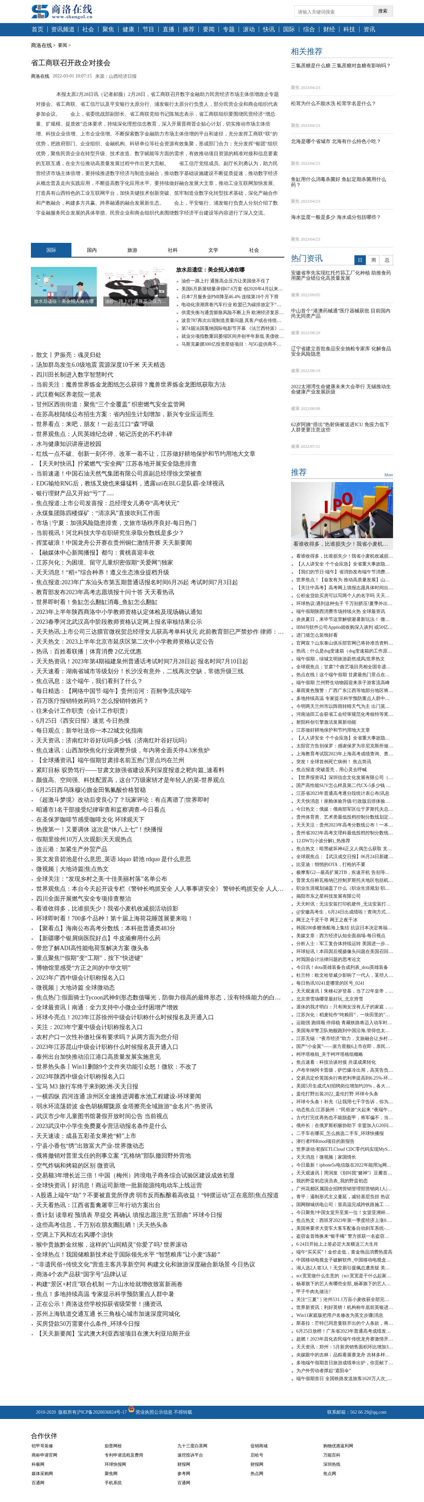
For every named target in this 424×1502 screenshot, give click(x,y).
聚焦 (108, 29)
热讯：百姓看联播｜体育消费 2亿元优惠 (89, 651)
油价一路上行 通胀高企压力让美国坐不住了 (225, 280)
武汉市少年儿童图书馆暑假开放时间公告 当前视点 (102, 1116)
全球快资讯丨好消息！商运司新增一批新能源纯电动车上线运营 (119, 1185)
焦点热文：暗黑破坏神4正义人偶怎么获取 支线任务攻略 (344, 848)
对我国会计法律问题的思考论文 (328, 959)
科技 (349, 29)
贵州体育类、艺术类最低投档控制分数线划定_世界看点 (344, 817)
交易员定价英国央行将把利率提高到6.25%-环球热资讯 (344, 1078)
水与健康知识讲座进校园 (68, 444)
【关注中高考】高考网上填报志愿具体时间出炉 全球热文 (344, 587)
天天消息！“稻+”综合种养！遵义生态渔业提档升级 (102, 572)
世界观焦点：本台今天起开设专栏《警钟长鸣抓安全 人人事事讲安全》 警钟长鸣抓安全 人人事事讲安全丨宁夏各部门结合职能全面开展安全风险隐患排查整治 (160, 888)
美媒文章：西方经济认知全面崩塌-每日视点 (340, 935)
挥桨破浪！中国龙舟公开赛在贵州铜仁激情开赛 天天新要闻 (114, 542)
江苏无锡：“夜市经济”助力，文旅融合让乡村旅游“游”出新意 (344, 1038)
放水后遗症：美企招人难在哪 (210, 270)
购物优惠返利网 (338, 1445)
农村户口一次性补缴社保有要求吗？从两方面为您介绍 (107, 1037)
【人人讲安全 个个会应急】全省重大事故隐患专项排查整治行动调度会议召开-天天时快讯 (344, 564)
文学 (213, 250)
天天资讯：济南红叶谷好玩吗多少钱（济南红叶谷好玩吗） (113, 740)
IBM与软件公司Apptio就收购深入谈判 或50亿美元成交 (344, 627)
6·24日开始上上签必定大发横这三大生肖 (337, 1244)
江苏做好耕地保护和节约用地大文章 (333, 730)
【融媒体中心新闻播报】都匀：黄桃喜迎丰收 (95, 552)
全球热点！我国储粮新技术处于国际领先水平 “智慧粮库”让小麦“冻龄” (128, 1254)
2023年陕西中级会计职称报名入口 (80, 1076)
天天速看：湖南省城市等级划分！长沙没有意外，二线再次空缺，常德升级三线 (140, 671)
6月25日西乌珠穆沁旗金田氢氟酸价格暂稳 (91, 790)
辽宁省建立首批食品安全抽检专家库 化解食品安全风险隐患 (341, 351)
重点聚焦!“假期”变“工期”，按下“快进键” (89, 958)
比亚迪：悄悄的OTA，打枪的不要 (330, 864)
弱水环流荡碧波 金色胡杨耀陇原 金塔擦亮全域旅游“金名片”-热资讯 (124, 1106)
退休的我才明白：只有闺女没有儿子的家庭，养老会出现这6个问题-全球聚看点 (344, 1006)
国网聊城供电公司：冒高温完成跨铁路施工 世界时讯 (344, 1204)
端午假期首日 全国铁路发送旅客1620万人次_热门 (344, 1378)
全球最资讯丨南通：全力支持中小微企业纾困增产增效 (107, 1007)
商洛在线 (41, 45)
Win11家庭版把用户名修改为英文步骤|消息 (339, 1315)
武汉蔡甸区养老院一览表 (68, 394)
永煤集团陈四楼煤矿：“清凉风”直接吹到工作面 (98, 513)
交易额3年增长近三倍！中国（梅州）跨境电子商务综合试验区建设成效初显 (135, 1175)
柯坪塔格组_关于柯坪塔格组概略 (329, 1054)
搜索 (382, 11)
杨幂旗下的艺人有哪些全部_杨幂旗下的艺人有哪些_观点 (344, 1283)
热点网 (257, 1473)
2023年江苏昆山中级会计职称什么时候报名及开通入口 (107, 1047)
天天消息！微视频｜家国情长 (326, 1157)
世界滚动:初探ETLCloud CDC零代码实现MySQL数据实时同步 (344, 1149)
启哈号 (257, 1455)
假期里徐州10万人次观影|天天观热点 (84, 839)
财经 (329, 29)
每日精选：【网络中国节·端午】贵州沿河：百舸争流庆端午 (114, 691)
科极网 (38, 1464)
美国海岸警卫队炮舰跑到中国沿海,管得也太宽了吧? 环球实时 (344, 1030)
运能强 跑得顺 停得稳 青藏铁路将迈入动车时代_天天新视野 (344, 1022)
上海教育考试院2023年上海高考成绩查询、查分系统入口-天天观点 (344, 753)
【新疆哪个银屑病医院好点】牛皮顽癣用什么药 (98, 938)
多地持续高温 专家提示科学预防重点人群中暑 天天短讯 (344, 698)
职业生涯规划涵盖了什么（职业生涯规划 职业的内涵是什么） (344, 888)
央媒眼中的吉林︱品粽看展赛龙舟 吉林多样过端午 (344, 1354)
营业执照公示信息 (149, 1412)
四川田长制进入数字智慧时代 (74, 374)
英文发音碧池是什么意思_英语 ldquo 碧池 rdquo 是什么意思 (113, 859)
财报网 (183, 1464)
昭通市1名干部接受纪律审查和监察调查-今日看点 (101, 809)
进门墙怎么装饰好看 (317, 635)
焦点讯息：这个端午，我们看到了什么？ (89, 681)
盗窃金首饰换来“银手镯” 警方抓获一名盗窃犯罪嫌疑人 (344, 1236)
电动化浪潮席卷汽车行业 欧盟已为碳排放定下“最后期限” (232, 304)
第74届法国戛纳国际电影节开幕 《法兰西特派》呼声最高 (232, 328)
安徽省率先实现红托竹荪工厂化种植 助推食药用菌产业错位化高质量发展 (341, 275)
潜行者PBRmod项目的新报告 (325, 1141)
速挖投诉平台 (190, 1455)
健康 (128, 29)
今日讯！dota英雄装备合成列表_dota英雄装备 (342, 967)
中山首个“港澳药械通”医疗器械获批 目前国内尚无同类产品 (340, 313)
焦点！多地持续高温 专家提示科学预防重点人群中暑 (105, 1294)
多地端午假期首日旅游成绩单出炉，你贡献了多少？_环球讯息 (344, 1362)
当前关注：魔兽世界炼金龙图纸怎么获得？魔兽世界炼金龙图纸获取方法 (131, 384)
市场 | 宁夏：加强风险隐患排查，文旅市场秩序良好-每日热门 (116, 523)
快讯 (269, 29)
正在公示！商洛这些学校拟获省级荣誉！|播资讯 (99, 1304)
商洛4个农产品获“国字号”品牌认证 (81, 1274)
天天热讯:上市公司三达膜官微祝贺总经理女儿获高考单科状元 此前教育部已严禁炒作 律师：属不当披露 (160, 631)
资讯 (369, 29)
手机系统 (113, 1482)
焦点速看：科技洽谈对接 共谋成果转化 (336, 1062)
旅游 (132, 250)
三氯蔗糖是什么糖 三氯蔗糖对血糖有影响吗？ (341, 65)
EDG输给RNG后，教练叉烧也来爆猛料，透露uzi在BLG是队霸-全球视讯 (130, 483)
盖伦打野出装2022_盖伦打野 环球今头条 (337, 1093)
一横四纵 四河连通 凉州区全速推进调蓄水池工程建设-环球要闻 (118, 1096)
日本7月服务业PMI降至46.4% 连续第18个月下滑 (230, 296)
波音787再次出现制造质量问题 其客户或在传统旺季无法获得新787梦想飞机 (232, 320)
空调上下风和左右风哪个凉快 (74, 1234)
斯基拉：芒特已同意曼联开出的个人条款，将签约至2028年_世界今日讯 (344, 1323)
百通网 (38, 1482)
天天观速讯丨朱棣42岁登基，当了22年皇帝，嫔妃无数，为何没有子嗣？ (344, 991)
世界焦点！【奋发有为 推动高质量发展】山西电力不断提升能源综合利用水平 (344, 579)
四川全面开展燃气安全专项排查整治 (83, 898)
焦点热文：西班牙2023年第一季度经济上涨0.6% (344, 1220)
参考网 (183, 1473)
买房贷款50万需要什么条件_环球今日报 (88, 1323)
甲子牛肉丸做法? (313, 1291)
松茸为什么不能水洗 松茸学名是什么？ (333, 103)
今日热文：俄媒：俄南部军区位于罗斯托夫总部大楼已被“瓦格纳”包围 (344, 809)
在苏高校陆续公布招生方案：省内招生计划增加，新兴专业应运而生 (125, 414)
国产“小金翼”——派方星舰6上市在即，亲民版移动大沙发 (344, 1046)
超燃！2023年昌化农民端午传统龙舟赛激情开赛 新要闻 (344, 1339)
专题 (229, 29)
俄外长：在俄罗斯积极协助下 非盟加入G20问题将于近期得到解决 (344, 1125)
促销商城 (259, 1445)
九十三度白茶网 (192, 1445)
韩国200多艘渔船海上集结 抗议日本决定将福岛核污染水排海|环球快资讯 (344, 927)
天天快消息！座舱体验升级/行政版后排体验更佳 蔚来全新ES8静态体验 (344, 801)
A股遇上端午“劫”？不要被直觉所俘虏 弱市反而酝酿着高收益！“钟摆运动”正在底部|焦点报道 (157, 1195)
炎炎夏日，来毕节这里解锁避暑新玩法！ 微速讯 (344, 619)
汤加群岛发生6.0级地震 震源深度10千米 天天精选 (100, 364)
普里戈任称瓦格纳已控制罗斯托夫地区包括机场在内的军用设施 (344, 880)
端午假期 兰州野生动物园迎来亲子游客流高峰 (343, 682)
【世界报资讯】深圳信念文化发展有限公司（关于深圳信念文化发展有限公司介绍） (344, 777)
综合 (309, 29)
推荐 (189, 29)
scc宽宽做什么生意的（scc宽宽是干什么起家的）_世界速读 (344, 1275)
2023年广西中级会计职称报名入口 (80, 977)
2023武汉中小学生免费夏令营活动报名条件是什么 (101, 1126)
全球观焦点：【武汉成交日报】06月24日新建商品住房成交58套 (344, 856)
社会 (88, 29)
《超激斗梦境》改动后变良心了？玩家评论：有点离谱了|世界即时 (122, 799)
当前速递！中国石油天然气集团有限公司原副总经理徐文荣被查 (119, 473)
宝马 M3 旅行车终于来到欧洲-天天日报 (87, 1086)
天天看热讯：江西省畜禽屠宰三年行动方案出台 (98, 1205)
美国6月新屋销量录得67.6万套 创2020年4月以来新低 (232, 288)
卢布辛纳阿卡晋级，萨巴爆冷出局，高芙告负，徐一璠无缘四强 (344, 1070)
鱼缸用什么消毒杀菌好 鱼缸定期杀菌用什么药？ (338, 182)
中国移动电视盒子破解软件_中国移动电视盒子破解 (344, 1259)
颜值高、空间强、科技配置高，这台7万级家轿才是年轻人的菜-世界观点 (130, 780)
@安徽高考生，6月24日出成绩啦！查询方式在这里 (344, 912)
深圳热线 (331, 1464)
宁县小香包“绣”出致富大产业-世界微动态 (90, 1145)
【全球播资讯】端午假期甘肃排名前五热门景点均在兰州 (110, 760)
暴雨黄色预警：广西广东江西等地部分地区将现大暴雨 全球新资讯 (344, 690)
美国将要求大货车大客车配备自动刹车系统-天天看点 (344, 1228)
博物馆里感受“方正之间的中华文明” (83, 968)
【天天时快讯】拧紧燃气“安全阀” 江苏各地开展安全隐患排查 (116, 463)
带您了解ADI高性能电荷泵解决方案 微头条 (92, 948)
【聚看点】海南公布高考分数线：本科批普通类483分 (105, 928)
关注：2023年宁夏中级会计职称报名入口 (89, 1027)
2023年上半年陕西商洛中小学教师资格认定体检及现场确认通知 (119, 612)
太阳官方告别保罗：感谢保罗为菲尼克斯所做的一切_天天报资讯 (344, 745)
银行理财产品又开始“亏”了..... (75, 493)
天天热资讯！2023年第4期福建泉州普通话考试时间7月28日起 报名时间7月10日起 (142, 661)
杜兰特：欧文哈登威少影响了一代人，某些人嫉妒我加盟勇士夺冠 (344, 975)
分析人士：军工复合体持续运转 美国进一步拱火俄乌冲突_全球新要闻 (344, 943)
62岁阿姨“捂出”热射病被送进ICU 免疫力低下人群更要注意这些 (340, 427)
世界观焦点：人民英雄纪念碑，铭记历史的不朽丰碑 (104, 434)
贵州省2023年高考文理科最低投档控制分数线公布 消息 (344, 832)
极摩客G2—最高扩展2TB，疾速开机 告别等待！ (344, 872)
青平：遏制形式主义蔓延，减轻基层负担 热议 (343, 1196)
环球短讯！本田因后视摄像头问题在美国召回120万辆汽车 (344, 951)
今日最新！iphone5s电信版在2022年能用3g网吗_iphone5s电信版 (344, 1165)
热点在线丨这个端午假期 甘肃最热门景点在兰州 (344, 674)
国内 (92, 250)
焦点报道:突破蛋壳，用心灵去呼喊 (331, 769)
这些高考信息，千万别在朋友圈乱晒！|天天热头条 (102, 1225)
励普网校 (113, 1445)
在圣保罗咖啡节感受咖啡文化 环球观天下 (90, 819)
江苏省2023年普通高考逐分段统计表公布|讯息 (342, 793)
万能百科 (331, 1455)
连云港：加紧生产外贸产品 (71, 849)
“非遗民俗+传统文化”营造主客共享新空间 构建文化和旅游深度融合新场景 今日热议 (145, 1264)
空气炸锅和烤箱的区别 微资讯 (75, 1165)
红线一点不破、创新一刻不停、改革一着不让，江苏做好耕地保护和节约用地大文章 (145, 453)
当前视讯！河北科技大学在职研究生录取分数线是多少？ (110, 533)
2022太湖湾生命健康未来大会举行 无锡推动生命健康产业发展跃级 (341, 389)
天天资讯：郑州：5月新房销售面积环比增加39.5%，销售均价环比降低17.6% (344, 1346)
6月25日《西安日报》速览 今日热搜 (83, 720)
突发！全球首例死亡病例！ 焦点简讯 (333, 761)
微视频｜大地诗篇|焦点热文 (72, 869)
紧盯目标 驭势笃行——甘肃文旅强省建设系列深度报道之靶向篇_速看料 (130, 770)
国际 (289, 29)
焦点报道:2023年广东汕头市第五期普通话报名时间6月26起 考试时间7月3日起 (137, 582)
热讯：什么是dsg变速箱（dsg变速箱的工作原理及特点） (344, 651)
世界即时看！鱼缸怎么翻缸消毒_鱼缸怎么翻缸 (97, 602)
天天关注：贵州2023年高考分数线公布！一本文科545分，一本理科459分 (344, 825)
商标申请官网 (44, 1455)
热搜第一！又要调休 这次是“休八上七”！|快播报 (99, 829)
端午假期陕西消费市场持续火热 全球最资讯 (340, 611)
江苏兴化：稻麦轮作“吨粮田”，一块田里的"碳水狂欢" (344, 1014)
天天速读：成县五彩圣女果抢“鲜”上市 (86, 1136)
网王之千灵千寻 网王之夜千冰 (327, 919)
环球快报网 (115, 1464)
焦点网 (329, 1473)
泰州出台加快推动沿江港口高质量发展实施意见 (98, 1057)
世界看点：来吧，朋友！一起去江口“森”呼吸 (95, 424)
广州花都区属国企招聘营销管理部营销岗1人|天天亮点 (344, 1188)
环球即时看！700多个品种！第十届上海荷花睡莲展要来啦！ (114, 918)
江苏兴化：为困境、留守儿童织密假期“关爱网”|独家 (104, 562)
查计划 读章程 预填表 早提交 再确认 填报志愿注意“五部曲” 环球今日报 (129, 1215)
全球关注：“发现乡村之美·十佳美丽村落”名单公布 (101, 879)
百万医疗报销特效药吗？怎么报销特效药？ (92, 701)
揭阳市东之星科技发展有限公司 (328, 896)
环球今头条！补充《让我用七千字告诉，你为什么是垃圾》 (344, 1101)
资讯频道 (63, 29)
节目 (148, 29)
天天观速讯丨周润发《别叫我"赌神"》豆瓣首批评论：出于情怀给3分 (344, 1172)
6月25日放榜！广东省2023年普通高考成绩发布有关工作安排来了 (344, 1331)
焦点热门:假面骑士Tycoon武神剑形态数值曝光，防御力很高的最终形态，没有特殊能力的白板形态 (160, 997)
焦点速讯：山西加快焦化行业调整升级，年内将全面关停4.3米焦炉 (123, 750)
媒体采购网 (42, 1473)
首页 (37, 29)
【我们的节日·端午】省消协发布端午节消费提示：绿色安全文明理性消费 (344, 571)
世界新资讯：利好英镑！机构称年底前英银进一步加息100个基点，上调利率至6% (344, 1307)
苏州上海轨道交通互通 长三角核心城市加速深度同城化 (108, 1314)
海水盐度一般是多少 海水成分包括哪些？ (336, 217)
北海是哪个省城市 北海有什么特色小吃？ (336, 141)
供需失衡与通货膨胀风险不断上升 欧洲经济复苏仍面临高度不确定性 (232, 312)
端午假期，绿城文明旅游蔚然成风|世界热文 (340, 658)
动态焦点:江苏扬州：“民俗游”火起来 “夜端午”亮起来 (344, 1109)
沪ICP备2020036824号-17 (102, 1412)
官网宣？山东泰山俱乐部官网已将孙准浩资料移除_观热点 (344, 643)
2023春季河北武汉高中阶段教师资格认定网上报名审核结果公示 (119, 622)
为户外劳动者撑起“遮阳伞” (323, 1370)
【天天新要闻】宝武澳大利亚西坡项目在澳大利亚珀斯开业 (113, 1333)
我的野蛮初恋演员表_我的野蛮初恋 (332, 1180)
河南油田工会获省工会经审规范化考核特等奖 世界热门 (344, 714)
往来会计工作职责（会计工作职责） (83, 711)
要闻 (209, 29)
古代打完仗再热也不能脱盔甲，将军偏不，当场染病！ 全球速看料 (344, 1117)
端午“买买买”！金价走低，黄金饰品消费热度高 (344, 1252)
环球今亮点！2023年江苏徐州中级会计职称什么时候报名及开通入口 (125, 1017)
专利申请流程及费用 (124, 1455)
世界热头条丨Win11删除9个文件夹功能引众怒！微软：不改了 (116, 1066)
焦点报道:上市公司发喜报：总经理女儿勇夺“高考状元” (107, 503)
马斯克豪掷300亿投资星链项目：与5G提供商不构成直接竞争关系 (232, 344)
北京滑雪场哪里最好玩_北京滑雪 (329, 999)
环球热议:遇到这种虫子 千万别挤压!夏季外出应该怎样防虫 (344, 603)
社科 (173, 250)
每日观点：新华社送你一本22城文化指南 (89, 730)
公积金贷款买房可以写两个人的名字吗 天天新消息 (344, 595)
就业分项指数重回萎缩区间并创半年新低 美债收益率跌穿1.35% (232, 336)
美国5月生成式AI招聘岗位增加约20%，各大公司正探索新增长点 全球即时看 (344, 1085)
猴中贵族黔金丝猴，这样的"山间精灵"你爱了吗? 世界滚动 (111, 1244)
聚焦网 (111, 1473)
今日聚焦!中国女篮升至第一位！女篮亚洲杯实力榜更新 (344, 1212)
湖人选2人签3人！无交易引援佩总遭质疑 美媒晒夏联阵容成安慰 (344, 1267)
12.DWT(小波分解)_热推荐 (323, 840)
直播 (168, 29)
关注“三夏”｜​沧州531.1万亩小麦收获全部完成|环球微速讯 (344, 1299)
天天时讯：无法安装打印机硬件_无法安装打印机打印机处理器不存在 (344, 904)
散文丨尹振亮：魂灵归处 (68, 355)
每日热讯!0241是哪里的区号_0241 (330, 983)
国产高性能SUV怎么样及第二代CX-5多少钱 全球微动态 (344, 785)
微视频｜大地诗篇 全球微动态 (75, 987)
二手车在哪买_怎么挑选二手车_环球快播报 (340, 1133)
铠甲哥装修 (42, 1445)
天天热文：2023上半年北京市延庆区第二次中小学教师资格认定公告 (125, 641)
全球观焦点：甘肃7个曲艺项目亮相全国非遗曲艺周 (344, 666)
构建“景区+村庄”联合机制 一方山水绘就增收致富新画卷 (109, 1284)
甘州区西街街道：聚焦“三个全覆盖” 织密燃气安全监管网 (110, 404)
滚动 (249, 29)
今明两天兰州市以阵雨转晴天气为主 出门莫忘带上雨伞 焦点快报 (344, 706)
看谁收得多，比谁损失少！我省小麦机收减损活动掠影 (107, 908)
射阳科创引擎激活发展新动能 (326, 722)
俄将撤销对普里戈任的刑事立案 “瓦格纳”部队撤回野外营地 (113, 1155)
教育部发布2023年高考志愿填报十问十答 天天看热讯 (105, 592)
